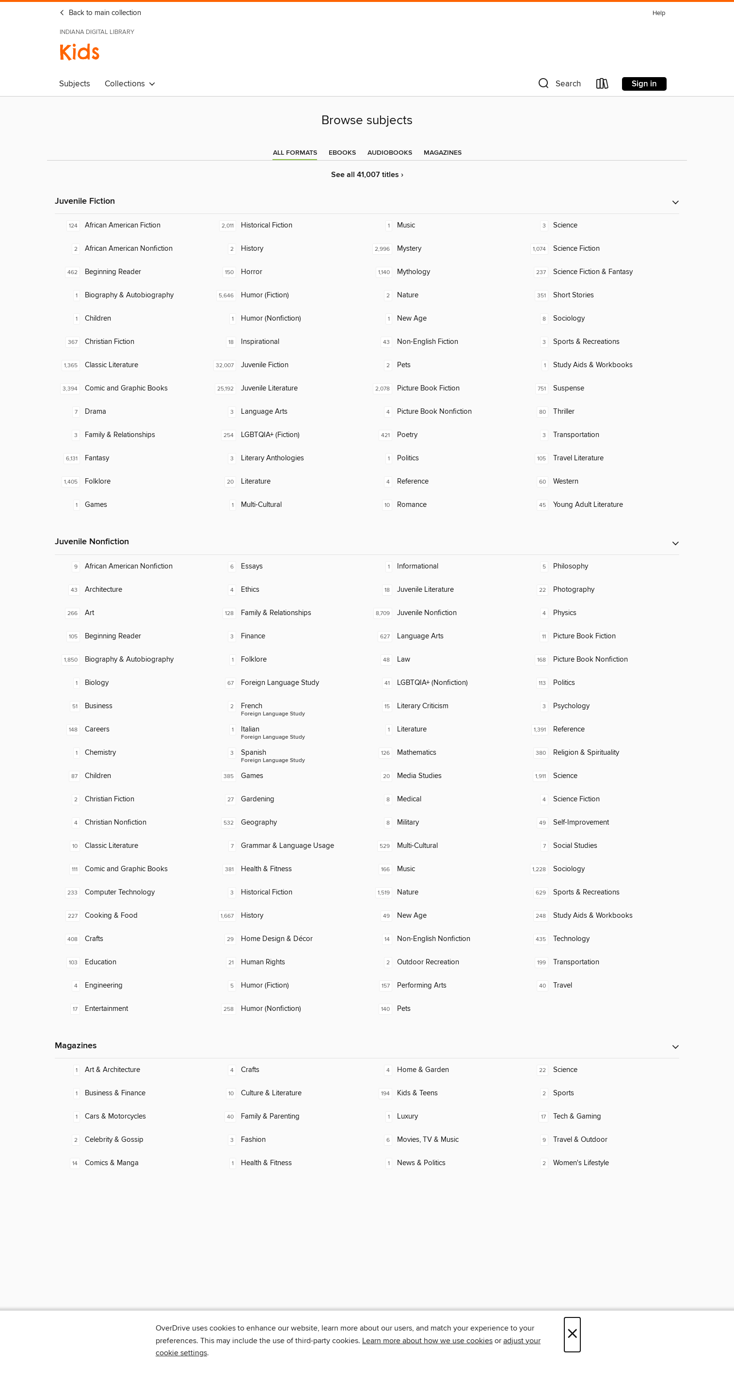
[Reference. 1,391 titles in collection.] (601, 729)
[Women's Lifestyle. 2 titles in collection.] (601, 1163)
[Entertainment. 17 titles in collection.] (133, 1009)
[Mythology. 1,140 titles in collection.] (445, 272)
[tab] (295, 152)
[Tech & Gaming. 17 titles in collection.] (601, 1116)
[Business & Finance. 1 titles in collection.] (133, 1093)
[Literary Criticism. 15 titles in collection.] (445, 706)
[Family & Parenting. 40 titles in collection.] (289, 1116)
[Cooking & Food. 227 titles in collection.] (133, 915)
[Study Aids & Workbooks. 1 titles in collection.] (601, 365)
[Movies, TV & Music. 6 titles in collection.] (445, 1140)
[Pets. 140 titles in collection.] (445, 1009)
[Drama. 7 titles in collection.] (133, 411)
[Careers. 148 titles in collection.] (133, 729)
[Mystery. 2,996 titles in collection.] (445, 248)
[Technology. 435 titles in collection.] (601, 939)
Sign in (644, 84)
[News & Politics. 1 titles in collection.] (445, 1163)
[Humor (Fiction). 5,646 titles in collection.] (289, 295)
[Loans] (602, 85)
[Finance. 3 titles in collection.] (289, 636)
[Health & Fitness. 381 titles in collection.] (289, 869)
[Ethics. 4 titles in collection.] (289, 589)
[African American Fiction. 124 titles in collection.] (133, 225)
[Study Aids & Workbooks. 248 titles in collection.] (601, 915)
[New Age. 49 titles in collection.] (445, 915)
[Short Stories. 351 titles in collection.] (601, 295)
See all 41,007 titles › (367, 175)
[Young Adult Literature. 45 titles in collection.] (601, 505)
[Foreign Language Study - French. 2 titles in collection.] (289, 706)
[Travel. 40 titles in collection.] (601, 985)
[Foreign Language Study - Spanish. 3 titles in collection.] (289, 752)
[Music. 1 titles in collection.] (445, 225)
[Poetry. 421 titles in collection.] (445, 435)
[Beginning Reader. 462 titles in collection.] (133, 272)
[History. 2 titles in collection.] (289, 248)
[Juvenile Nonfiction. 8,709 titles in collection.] (445, 613)
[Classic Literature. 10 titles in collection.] (133, 846)
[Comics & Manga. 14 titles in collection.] (133, 1163)
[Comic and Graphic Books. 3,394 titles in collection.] (133, 388)
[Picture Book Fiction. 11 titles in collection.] (601, 636)
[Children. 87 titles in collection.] (133, 776)
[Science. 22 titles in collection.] (601, 1070)
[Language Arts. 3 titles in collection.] (289, 411)
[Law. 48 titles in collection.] (445, 659)
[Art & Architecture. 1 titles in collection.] (133, 1070)
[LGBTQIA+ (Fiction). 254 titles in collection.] (289, 435)
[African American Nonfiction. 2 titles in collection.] (133, 248)
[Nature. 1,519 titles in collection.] (445, 892)
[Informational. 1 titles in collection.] (445, 566)
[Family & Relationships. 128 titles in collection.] (289, 613)
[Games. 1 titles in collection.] (133, 505)
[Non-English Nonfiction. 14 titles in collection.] (445, 939)
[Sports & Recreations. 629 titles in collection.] (601, 892)
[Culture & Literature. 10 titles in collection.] (289, 1093)
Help (659, 13)
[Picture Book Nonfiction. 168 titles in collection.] (601, 659)
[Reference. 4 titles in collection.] (445, 481)
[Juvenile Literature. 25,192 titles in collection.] (289, 388)
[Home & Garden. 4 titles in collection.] (445, 1070)
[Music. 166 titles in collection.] (445, 869)
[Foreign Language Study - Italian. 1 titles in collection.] (289, 729)
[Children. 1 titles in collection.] (133, 318)
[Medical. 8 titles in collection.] (445, 799)
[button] (558, 85)
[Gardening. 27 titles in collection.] (289, 799)
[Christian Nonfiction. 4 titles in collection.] (133, 822)
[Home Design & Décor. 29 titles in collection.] (289, 939)
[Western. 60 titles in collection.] (601, 481)
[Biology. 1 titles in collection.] (133, 683)
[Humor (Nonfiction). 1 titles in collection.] (289, 318)
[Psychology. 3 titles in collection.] (601, 706)
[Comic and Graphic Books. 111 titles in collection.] (133, 869)
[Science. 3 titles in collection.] (601, 225)
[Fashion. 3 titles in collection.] (289, 1140)
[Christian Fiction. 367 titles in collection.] (133, 342)
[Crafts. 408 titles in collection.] (133, 939)
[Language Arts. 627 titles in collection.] (445, 636)
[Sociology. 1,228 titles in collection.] (601, 869)
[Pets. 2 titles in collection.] (445, 365)
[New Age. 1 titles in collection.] (445, 318)
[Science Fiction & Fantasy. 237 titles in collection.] (601, 272)
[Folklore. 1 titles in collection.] (289, 659)
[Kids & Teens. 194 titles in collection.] (445, 1093)
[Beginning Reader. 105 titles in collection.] (133, 636)
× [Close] (572, 1334)
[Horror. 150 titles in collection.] (289, 272)
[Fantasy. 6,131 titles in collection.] (133, 458)
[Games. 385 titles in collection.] (289, 776)
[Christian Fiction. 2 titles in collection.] (133, 799)
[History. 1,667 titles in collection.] (289, 915)
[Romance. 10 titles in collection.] (445, 505)
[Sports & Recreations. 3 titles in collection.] (601, 342)
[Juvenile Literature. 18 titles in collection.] (445, 589)
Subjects (74, 84)
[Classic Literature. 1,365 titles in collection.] (133, 365)
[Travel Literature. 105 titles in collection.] (601, 458)
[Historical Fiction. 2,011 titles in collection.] (289, 225)
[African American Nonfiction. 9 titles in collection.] (133, 566)
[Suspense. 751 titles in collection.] (601, 388)
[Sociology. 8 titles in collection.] (601, 318)
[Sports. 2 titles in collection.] (601, 1093)
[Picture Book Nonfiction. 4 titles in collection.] (445, 411)
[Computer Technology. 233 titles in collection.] (133, 892)
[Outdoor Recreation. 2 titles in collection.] (445, 962)
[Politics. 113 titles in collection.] (601, 683)
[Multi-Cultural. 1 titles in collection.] (289, 505)
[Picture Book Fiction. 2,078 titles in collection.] (445, 388)
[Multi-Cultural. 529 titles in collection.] (445, 846)
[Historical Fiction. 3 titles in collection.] (289, 892)
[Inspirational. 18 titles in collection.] (289, 342)
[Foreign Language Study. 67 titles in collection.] (289, 683)
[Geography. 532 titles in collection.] (289, 822)
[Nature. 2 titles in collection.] (445, 295)
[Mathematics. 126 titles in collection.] (445, 752)
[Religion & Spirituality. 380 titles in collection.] (601, 752)
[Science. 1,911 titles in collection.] (601, 776)
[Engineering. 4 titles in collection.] (133, 985)
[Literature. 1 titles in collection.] (445, 729)
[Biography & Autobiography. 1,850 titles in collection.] (133, 659)
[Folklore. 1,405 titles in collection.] (133, 481)
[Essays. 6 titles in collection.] (289, 566)
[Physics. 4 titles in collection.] (601, 613)
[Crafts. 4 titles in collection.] (289, 1070)
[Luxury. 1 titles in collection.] (445, 1116)
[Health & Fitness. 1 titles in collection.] (289, 1163)
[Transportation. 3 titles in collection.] (601, 435)
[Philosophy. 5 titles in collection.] (601, 566)
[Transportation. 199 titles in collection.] (601, 962)
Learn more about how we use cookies (427, 1341)
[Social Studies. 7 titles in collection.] (601, 846)
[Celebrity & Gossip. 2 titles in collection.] (133, 1140)
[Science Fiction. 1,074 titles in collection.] (601, 248)
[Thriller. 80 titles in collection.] (601, 411)
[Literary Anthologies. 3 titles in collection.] (289, 458)
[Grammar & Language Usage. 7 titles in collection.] (289, 846)
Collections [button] (130, 84)
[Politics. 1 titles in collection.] (445, 458)
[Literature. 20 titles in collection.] (289, 481)
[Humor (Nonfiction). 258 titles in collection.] (289, 1009)
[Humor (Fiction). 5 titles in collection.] (289, 985)
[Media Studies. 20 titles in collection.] (445, 776)
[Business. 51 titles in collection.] (133, 706)
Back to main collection (100, 13)
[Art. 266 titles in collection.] (133, 613)
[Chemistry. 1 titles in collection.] (133, 752)
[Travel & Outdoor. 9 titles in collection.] (601, 1140)
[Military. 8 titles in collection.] (445, 822)
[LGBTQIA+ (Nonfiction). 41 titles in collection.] (445, 683)
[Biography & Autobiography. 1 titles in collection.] (133, 295)
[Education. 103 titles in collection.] (133, 962)
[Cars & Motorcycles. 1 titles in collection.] (133, 1116)
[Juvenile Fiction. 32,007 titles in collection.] (289, 365)
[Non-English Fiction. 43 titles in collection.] (445, 342)
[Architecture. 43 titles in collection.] (133, 589)
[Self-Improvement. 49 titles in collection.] (601, 822)
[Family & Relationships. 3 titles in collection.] (133, 435)
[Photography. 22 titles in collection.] (601, 589)
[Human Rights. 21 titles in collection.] (289, 962)
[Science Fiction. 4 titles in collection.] (601, 799)
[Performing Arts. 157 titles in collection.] (445, 985)
